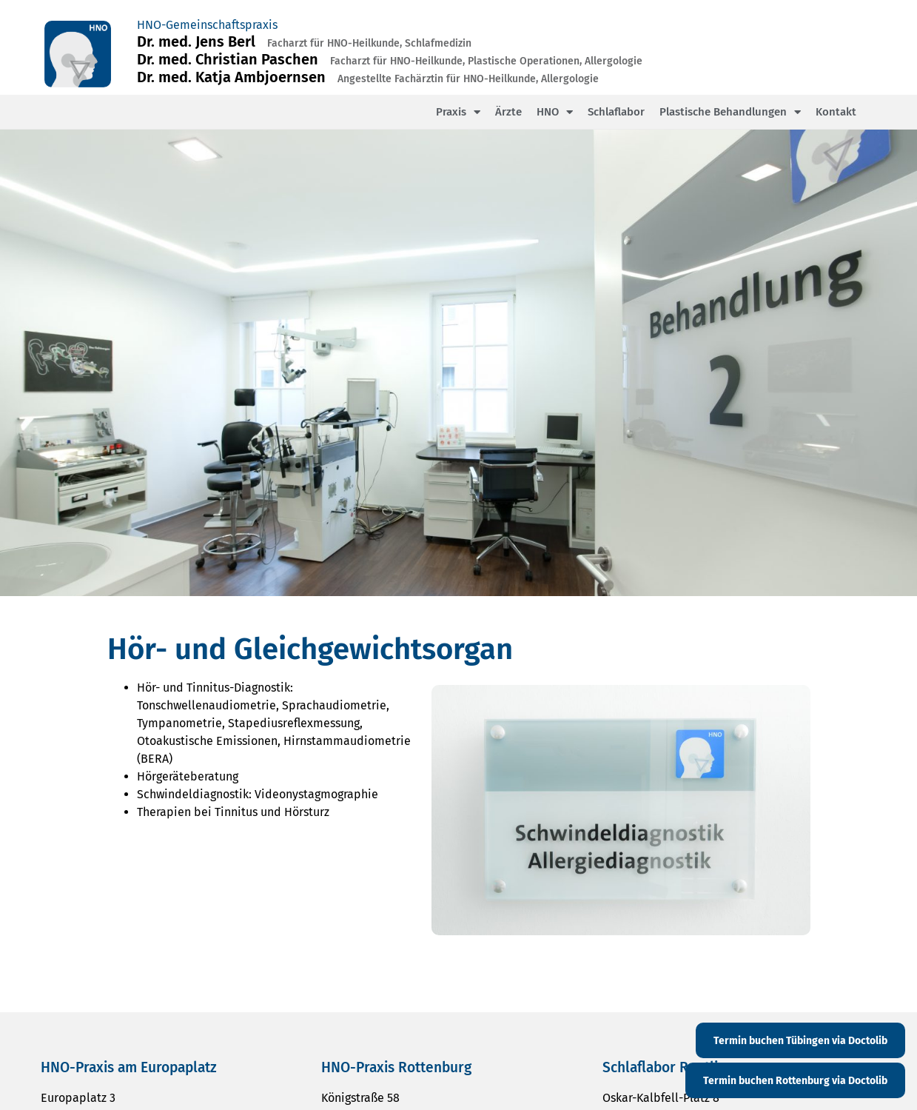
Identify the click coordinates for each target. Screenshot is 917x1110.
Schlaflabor (616, 111)
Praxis (458, 112)
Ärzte (508, 111)
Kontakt (836, 111)
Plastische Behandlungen (730, 112)
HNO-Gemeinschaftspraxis (207, 25)
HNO (555, 112)
